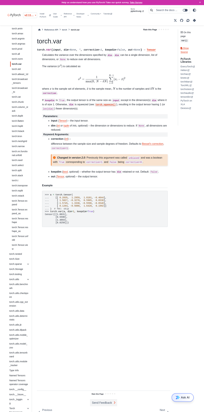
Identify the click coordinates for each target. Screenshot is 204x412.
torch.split (17, 170)
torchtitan (185, 81)
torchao (184, 74)
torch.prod (17, 49)
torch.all (16, 54)
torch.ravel (17, 160)
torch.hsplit (17, 126)
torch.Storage (16, 269)
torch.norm (17, 59)
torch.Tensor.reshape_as (20, 229)
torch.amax (17, 33)
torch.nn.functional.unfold (19, 153)
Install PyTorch (45, 15)
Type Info (14, 370)
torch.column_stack (20, 109)
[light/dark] (194, 10)
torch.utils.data (16, 311)
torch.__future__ (17, 394)
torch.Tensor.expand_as (19, 211)
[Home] (39, 29)
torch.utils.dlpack (17, 330)
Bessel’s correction (152, 143)
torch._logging (15, 401)
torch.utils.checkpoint (18, 295)
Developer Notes (80, 15)
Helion (184, 70)
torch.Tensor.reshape (20, 220)
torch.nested (15, 254)
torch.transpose (20, 185)
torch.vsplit (17, 190)
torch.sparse (15, 264)
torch (64, 30)
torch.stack (17, 175)
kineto (184, 78)
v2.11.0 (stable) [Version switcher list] (31, 15)
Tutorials (107, 14)
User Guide (55, 15)
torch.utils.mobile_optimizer (18, 337)
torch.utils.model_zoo (18, 345)
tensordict (185, 97)
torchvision (186, 89)
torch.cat (16, 97)
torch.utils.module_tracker (18, 363)
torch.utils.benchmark (18, 286)
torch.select (18, 165)
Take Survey (136, 2)
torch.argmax (18, 43)
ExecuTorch (187, 66)
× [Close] (200, 2)
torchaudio (186, 93)
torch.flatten (18, 121)
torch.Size (14, 259)
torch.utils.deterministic (18, 318)
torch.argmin (18, 38)
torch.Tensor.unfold (20, 238)
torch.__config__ (17, 389)
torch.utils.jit (15, 324)
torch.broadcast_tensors (20, 81)
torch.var (17, 64)
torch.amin (17, 28)
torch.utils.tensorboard (18, 354)
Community (95, 14)
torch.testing (15, 274)
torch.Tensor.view (20, 247)
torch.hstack (18, 131)
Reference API (68, 15)
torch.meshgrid (19, 141)
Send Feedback (102, 402)
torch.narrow (18, 146)
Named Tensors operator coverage (18, 382)
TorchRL (185, 85)
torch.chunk (18, 102)
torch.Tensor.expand (19, 203)
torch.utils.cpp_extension (18, 304)
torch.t (15, 180)
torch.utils (14, 279)
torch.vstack (18, 195)
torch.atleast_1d (20, 74)
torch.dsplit (17, 116)
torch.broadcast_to (20, 90)
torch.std (16, 69)
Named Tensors (17, 375)
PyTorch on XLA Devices (186, 104)
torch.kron (17, 136)
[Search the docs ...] (172, 10)
